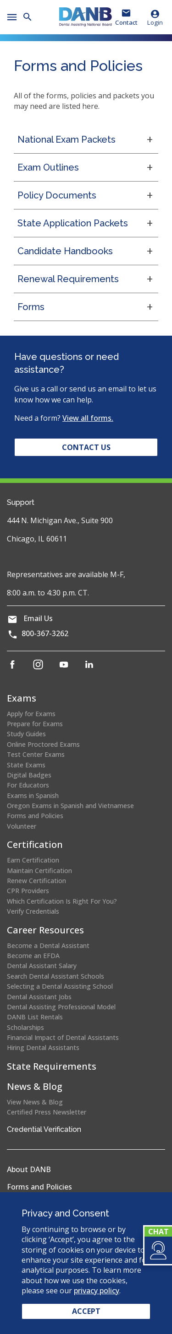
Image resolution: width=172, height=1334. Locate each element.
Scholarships (25, 1027)
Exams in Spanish (33, 795)
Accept (86, 1311)
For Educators (28, 785)
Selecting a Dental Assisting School (60, 986)
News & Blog (34, 1086)
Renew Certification (36, 880)
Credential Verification (44, 1129)
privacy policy (96, 1291)
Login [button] (155, 17)
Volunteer (21, 826)
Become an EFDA (33, 955)
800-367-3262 (45, 633)
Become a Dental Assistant (48, 945)
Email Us (38, 618)
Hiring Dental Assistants (43, 1047)
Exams (21, 698)
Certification (35, 844)
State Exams (26, 765)
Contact (126, 22)
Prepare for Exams (35, 723)
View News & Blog (35, 1102)
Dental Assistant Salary (42, 965)
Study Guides (26, 733)
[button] (157, 1250)
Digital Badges (29, 775)
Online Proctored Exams (43, 744)
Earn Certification (33, 860)
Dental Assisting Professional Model (61, 1006)
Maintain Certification (39, 870)
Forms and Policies (35, 815)
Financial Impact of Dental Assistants (63, 1037)
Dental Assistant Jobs (39, 996)
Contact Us (86, 447)
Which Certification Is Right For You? (62, 901)
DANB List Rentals (35, 1017)
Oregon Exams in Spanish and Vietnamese (70, 805)
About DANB (29, 1169)
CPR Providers (28, 890)
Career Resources (45, 930)
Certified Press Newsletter (46, 1112)
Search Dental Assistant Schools (55, 976)
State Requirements (51, 1066)
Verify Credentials (33, 911)
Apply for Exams (31, 713)
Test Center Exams (36, 754)
